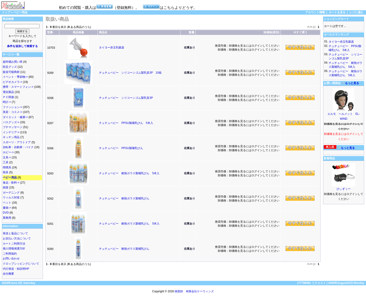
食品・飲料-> (11, 182)
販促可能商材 (11, 72)
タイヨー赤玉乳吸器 (111, 47)
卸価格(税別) (271, 32)
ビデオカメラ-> (12, 82)
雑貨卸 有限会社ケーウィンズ (194, 291)
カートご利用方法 (14, 243)
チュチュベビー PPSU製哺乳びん (121, 148)
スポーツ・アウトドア (17, 142)
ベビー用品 (20, 12)
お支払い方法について (17, 238)
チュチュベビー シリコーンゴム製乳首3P (126, 97)
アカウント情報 (315, 12)
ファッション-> (12, 107)
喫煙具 (7, 167)
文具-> (7, 157)
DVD (6, 212)
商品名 (103, 32)
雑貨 (5, 187)
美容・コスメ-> (12, 112)
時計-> (7, 102)
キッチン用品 (11, 137)
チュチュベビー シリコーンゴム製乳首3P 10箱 (130, 72)
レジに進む (356, 12)
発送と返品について (15, 233)
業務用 (7, 217)
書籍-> (7, 207)
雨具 (5, 172)
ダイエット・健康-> (15, 117)
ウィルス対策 (11, 197)
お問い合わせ (11, 258)
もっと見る (350, 83)
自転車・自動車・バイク (18, 147)
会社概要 (8, 273)
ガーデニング (11, 192)
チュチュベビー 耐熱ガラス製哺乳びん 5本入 (129, 173)
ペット (7, 202)
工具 (5, 162)
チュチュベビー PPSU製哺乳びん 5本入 (126, 123)
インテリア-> (11, 132)
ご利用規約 (10, 253)
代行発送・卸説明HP (16, 268)
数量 (191, 32)
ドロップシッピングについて (21, 263)
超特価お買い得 (12, 61)
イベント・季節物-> (15, 76)
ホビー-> (8, 152)
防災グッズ (10, 66)
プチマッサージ (12, 127)
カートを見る (337, 12)
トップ (6, 12)
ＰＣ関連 (8, 97)
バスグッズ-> (11, 122)
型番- (50, 32)
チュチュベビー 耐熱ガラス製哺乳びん (124, 198)
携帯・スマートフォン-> (18, 87)
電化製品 (8, 92)
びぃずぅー (344, 189)
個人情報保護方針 (14, 248)
